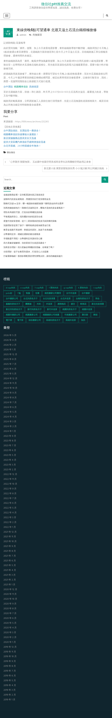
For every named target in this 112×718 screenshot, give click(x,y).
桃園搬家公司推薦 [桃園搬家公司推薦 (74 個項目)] (51, 315)
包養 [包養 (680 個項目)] (37, 293)
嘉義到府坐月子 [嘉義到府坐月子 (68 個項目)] (13, 304)
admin (21, 35)
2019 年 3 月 (10, 690)
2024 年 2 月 (10, 426)
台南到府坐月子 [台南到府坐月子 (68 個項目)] (83, 298)
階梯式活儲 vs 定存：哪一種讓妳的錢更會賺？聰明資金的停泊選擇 (33, 203)
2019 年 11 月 (10, 652)
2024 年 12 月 (10, 378)
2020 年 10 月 (10, 599)
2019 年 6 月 (10, 676)
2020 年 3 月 (10, 632)
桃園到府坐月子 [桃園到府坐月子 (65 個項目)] (69, 309)
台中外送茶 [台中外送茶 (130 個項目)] (71, 293)
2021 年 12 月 (10, 532)
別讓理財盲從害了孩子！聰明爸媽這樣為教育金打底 (27, 225)
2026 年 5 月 (10, 335)
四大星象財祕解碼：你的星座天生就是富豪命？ (25, 243)
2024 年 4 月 (10, 417)
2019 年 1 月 (9, 700)
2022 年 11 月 (10, 479)
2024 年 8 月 (10, 398)
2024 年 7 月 (10, 402)
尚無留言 (35, 35)
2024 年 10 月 (10, 388)
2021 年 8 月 (10, 551)
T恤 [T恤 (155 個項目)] (19, 293)
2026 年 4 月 (10, 340)
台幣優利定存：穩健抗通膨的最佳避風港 (22, 234)
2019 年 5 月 (10, 680)
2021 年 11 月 (10, 536)
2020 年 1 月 (10, 642)
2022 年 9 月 (10, 489)
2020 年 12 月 (10, 589)
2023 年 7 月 (10, 445)
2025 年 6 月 (10, 369)
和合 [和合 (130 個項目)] (97, 298)
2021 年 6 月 (10, 561)
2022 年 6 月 (10, 503)
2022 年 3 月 (10, 517)
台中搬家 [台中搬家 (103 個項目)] (86, 293)
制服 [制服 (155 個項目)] (28, 293)
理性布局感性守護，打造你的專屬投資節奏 (23, 212)
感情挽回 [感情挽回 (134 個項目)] (61, 304)
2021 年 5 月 (10, 565)
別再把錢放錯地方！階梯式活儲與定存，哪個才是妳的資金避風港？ (34, 208)
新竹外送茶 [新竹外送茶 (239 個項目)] (52, 309)
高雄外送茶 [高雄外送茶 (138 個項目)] (71, 320)
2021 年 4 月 (10, 570)
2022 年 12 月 (10, 474)
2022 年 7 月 (10, 498)
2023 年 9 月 (10, 436)
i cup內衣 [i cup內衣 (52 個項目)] (97, 288)
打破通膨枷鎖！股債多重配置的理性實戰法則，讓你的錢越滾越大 (33, 256)
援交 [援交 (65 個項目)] (73, 304)
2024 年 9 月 (10, 393)
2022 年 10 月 (10, 484)
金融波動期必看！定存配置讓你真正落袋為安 (24, 195)
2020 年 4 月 (10, 628)
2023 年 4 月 (10, 460)
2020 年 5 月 (10, 623)
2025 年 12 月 (10, 354)
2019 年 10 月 (10, 656)
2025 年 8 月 (10, 359)
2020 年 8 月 (10, 608)
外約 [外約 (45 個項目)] (39, 304)
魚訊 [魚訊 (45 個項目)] (83, 320)
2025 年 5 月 (10, 374)
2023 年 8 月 (10, 441)
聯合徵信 (11, 152)
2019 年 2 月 (10, 695)
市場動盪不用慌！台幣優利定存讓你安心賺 (23, 238)
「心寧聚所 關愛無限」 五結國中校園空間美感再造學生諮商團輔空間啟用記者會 (49, 162)
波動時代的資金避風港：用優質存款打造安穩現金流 (27, 199)
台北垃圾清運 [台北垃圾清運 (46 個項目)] (49, 298)
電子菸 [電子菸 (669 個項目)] (20, 320)
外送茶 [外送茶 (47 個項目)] (49, 304)
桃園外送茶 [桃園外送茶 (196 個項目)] (87, 309)
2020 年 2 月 (10, 637)
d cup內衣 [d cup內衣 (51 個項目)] (10, 288)
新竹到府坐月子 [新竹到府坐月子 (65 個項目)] (34, 309)
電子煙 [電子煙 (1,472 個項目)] (9, 320)
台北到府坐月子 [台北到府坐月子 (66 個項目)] (30, 298)
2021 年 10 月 (10, 541)
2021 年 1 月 (9, 584)
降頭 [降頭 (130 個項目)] (95, 315)
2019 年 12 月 (10, 647)
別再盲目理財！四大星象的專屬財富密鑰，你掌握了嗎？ (29, 247)
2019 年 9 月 (10, 661)
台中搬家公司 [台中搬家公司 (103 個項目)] (12, 298)
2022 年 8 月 (10, 493)
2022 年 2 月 (10, 522)
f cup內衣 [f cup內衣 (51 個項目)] (39, 288)
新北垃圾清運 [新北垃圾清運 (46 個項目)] (98, 304)
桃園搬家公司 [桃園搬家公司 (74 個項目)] (31, 315)
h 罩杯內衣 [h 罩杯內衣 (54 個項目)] (83, 288)
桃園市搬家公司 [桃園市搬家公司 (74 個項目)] (13, 315)
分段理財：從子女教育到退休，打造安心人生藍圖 (26, 251)
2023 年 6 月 (10, 450)
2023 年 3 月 (10, 465)
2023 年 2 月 (10, 469)
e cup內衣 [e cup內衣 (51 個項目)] (24, 288)
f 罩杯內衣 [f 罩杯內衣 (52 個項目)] (53, 288)
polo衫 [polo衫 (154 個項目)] (9, 293)
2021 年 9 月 (10, 546)
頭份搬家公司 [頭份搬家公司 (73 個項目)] (35, 320)
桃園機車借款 (21, 87)
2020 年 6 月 (10, 618)
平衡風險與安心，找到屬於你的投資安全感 (23, 216)
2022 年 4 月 (10, 513)
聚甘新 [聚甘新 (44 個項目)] (85, 315)
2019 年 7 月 (10, 671)
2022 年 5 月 (10, 508)
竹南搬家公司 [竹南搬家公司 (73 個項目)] (70, 315)
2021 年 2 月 (10, 580)
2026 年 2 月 (10, 345)
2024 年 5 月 (10, 412)
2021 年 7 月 (10, 556)
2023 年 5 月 (10, 455)
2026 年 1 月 (10, 349)
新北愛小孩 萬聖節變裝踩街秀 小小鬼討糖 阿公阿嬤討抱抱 (74, 168)
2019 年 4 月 (10, 685)
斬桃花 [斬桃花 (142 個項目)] (83, 304)
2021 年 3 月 (10, 575)
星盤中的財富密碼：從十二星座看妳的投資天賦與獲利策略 (30, 221)
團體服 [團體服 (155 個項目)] (28, 304)
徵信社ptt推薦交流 (56, 4)
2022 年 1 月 (10, 527)
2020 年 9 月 (10, 604)
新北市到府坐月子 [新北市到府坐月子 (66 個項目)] (14, 309)
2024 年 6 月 (10, 407)
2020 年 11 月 (10, 594)
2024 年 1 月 (10, 431)
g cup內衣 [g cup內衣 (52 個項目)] (68, 288)
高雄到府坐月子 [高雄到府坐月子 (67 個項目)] (53, 320)
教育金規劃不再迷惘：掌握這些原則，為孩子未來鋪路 (28, 230)
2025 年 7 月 (10, 364)
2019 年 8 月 (10, 666)
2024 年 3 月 (10, 421)
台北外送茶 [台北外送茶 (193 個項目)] (65, 298)
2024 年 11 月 (10, 383)
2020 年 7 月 (10, 613)
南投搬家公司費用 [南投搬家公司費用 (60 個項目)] (53, 293)
